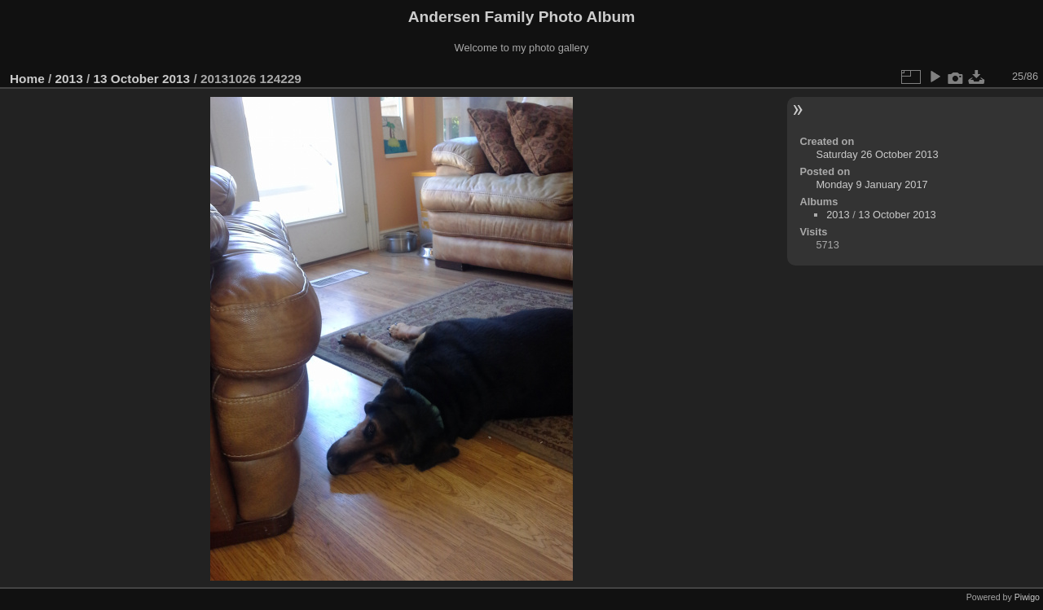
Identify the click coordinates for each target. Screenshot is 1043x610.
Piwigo (1027, 597)
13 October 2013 (141, 79)
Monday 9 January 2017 (871, 184)
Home (27, 79)
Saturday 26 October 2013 (877, 154)
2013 (69, 79)
